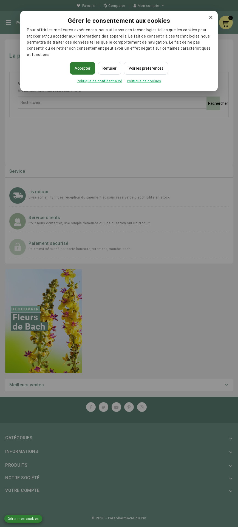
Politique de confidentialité (99, 81)
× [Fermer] (211, 17)
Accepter (82, 68)
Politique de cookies (144, 81)
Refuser (110, 68)
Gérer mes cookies (23, 519)
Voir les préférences (146, 68)
